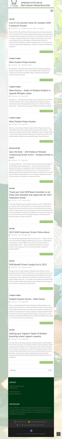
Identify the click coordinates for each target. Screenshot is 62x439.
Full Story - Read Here (46, 51)
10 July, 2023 (24, 302)
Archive (11, 148)
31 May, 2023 (24, 339)
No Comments (40, 28)
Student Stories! (15, 58)
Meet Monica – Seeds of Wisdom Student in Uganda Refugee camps (29, 92)
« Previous (13, 370)
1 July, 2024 (24, 124)
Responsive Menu (52, 11)
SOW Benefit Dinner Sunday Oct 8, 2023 (27, 264)
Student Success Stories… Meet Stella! (27, 299)
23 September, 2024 (26, 28)
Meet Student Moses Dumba (22, 62)
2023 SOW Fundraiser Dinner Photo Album (29, 232)
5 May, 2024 (24, 160)
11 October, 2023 (25, 235)
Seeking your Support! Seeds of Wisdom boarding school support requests (28, 335)
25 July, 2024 (24, 96)
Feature (11, 19)
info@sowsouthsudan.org (38, 422)
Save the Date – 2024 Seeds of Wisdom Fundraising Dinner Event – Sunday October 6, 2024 (31, 154)
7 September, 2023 (26, 267)
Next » (50, 370)
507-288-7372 (21, 422)
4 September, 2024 (26, 65)
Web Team (14, 28)
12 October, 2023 (25, 200)
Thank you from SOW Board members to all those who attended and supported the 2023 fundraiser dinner (30, 195)
